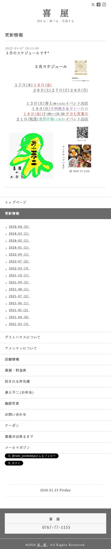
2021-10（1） (19, 275)
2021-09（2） (19, 282)
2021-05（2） (19, 310)
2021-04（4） (19, 317)
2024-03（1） (19, 233)
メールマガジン (17, 447)
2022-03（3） (19, 268)
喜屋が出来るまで (19, 436)
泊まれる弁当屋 (17, 381)
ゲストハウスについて (23, 337)
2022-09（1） (19, 254)
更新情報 (12, 213)
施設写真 (12, 403)
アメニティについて (21, 348)
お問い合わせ (15, 414)
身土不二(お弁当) (19, 392)
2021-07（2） (19, 296)
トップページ (15, 202)
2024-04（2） (19, 226)
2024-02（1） (19, 240)
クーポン (12, 425)
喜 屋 (55, 13)
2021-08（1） (19, 289)
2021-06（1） (19, 303)
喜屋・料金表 (15, 370)
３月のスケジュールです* (27, 53)
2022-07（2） (19, 261)
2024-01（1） (19, 247)
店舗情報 (12, 359)
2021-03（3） (19, 324)
